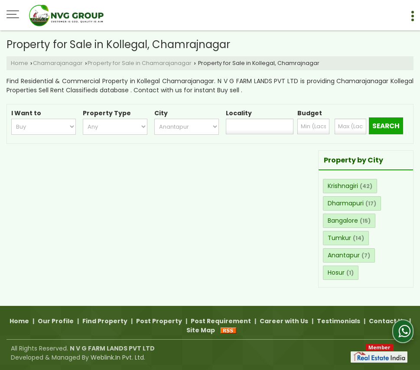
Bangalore (343, 220)
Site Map (200, 330)
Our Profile (56, 321)
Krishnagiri (343, 186)
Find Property (104, 321)
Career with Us (284, 321)
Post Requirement (221, 321)
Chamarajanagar (58, 63)
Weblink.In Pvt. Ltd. (118, 357)
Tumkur (339, 238)
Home (19, 63)
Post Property (159, 321)
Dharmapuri (346, 203)
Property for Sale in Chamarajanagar (140, 63)
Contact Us (387, 321)
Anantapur (344, 255)
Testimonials (338, 321)
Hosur (336, 272)
